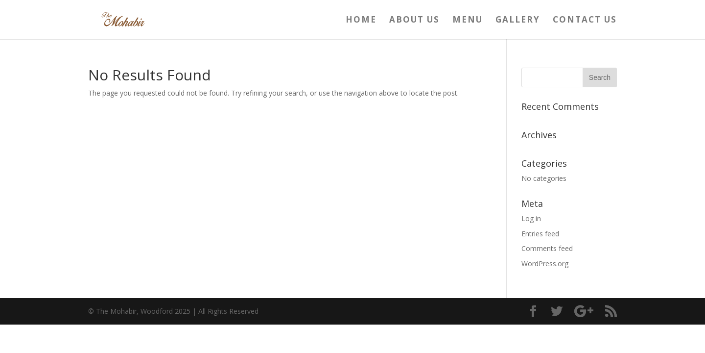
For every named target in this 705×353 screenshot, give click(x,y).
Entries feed (540, 233)
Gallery (517, 20)
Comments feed (547, 248)
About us (414, 20)
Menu (467, 20)
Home (361, 20)
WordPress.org (544, 263)
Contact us (585, 20)
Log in (531, 218)
